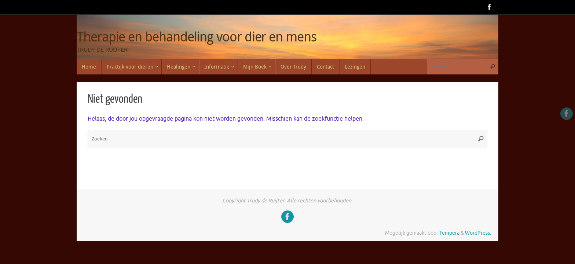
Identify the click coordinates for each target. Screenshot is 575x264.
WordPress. (478, 233)
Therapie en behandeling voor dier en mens (196, 36)
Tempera (449, 233)
